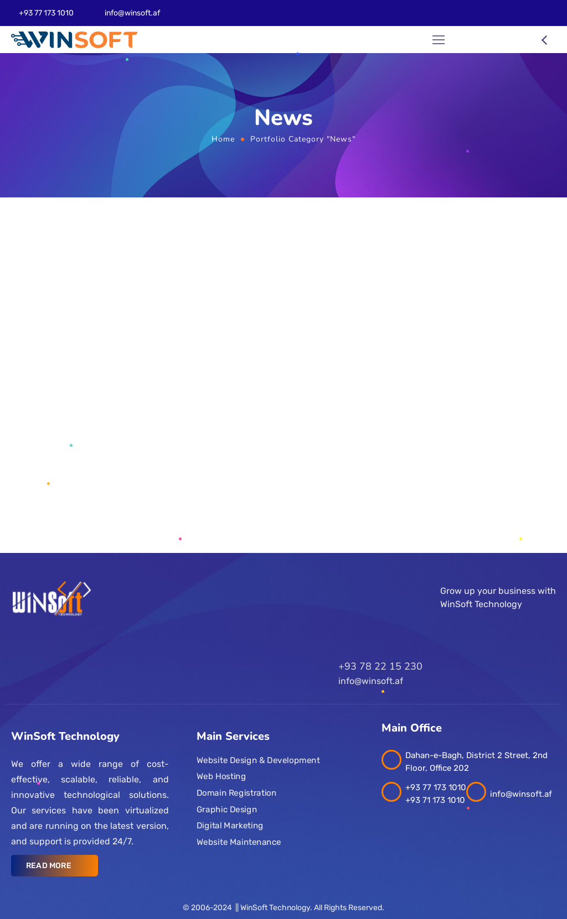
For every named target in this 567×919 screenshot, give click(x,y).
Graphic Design (227, 809)
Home (223, 139)
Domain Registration (236, 793)
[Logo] (74, 40)
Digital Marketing (230, 826)
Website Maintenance (239, 842)
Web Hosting (221, 776)
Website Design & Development (258, 760)
